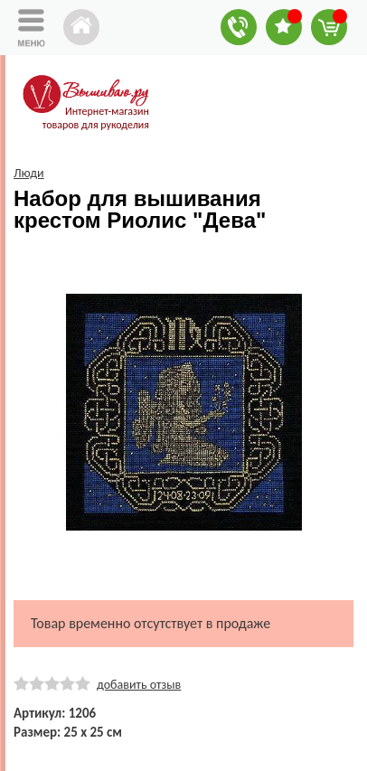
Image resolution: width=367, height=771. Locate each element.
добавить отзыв (139, 684)
